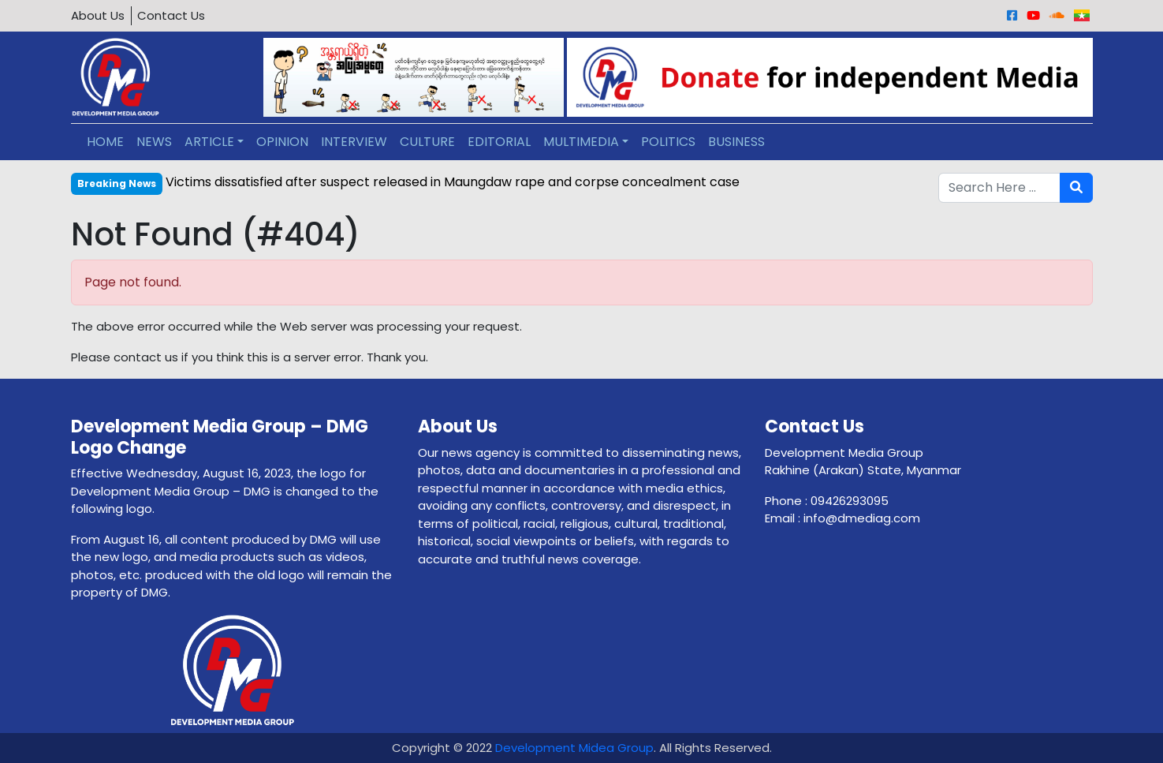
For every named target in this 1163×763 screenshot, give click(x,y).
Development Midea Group (574, 747)
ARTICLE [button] (209, 142)
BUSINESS (736, 142)
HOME (105, 142)
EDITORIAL (499, 142)
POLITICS (668, 142)
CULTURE (427, 142)
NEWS (154, 142)
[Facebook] (1012, 15)
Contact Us (171, 15)
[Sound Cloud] (1056, 15)
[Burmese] (1082, 15)
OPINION (282, 142)
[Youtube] (1033, 15)
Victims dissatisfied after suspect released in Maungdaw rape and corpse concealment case (453, 182)
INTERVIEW (354, 142)
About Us (98, 15)
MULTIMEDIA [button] (581, 142)
